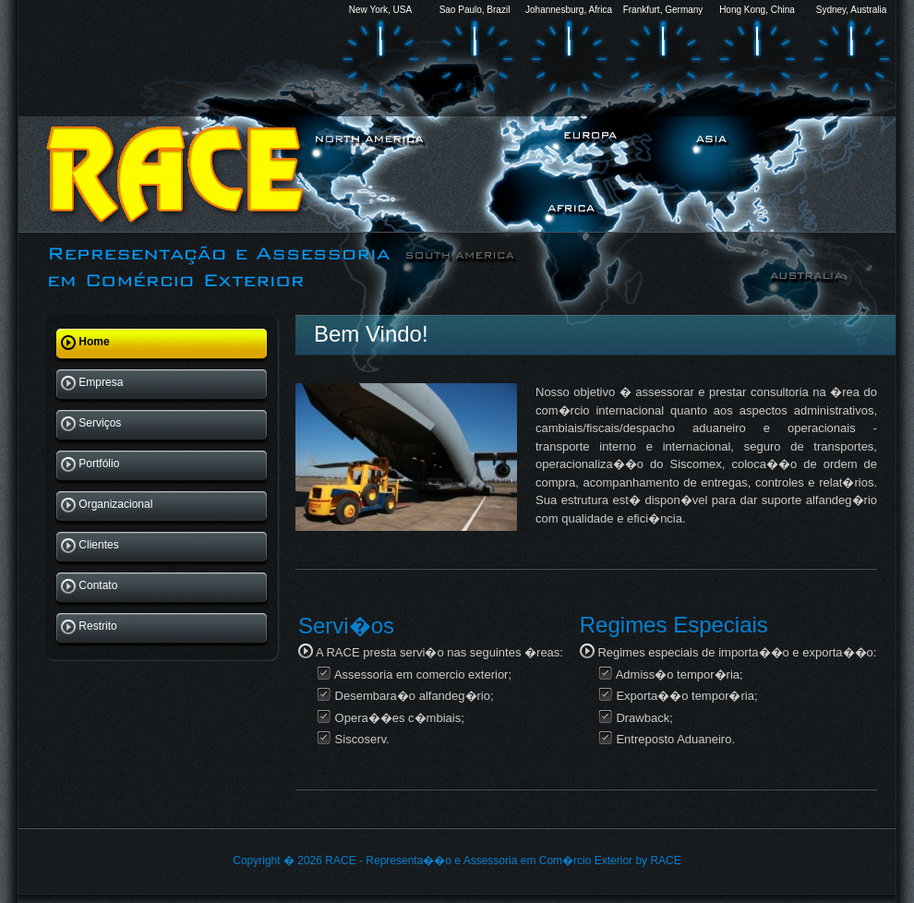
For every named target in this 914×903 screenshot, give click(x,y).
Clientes (91, 545)
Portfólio (92, 464)
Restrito (90, 627)
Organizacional (108, 505)
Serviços (93, 423)
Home (87, 342)
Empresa (93, 383)
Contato (91, 586)
